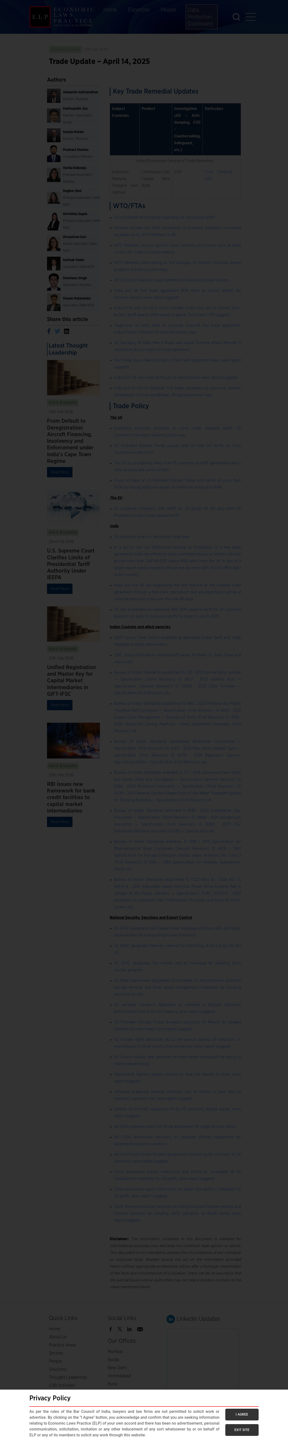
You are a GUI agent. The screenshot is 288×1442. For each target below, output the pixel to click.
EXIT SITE (241, 1430)
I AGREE (242, 1414)
